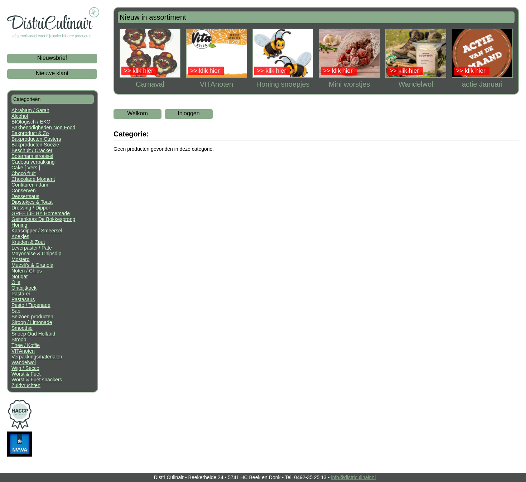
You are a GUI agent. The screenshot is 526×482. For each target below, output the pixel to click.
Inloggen (188, 113)
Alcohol (19, 116)
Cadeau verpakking (33, 162)
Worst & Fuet (25, 374)
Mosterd (20, 259)
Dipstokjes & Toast (32, 202)
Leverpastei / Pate (31, 248)
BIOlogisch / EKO (30, 122)
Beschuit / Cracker (31, 150)
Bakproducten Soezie (35, 145)
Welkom (137, 113)
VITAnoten (23, 351)
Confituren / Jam (29, 185)
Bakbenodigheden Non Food (43, 127)
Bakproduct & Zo (30, 133)
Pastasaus (23, 299)
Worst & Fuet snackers (36, 379)
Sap (15, 311)
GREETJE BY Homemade (40, 213)
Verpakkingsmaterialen (36, 357)
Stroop (18, 339)
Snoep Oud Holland (33, 334)
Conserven (23, 190)
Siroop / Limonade (31, 322)
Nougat (19, 276)
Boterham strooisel (32, 156)
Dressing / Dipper (30, 208)
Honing (19, 225)
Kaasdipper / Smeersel (36, 230)
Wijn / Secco (25, 368)
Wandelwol (23, 362)
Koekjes (20, 236)
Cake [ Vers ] (25, 167)
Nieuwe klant (52, 73)
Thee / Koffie (25, 345)
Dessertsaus (25, 196)
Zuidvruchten (25, 385)
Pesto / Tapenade (30, 305)
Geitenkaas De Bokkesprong (43, 219)
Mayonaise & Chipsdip (36, 253)
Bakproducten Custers (36, 139)
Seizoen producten (32, 316)
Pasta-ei (20, 294)
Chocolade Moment (33, 179)
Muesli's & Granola (32, 265)
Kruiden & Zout (28, 242)
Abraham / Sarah (30, 110)
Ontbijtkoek (24, 288)
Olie (15, 282)
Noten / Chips (26, 271)
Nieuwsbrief (52, 58)
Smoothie (22, 328)
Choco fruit (23, 173)
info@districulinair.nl (353, 477)
